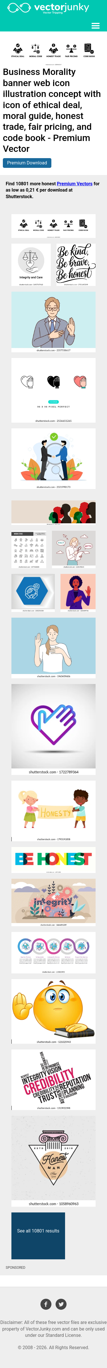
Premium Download (27, 163)
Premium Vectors (74, 183)
